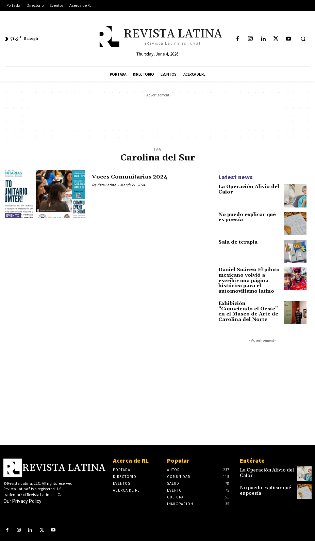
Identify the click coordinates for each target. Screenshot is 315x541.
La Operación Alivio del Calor (243, 189)
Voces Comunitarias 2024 (134, 177)
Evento (12, 215)
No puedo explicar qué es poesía (245, 217)
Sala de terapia (234, 243)
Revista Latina (104, 184)
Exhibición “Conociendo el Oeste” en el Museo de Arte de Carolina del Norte (247, 303)
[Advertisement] (157, 114)
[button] (303, 39)
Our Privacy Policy (22, 496)
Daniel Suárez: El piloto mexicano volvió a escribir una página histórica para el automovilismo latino (248, 277)
